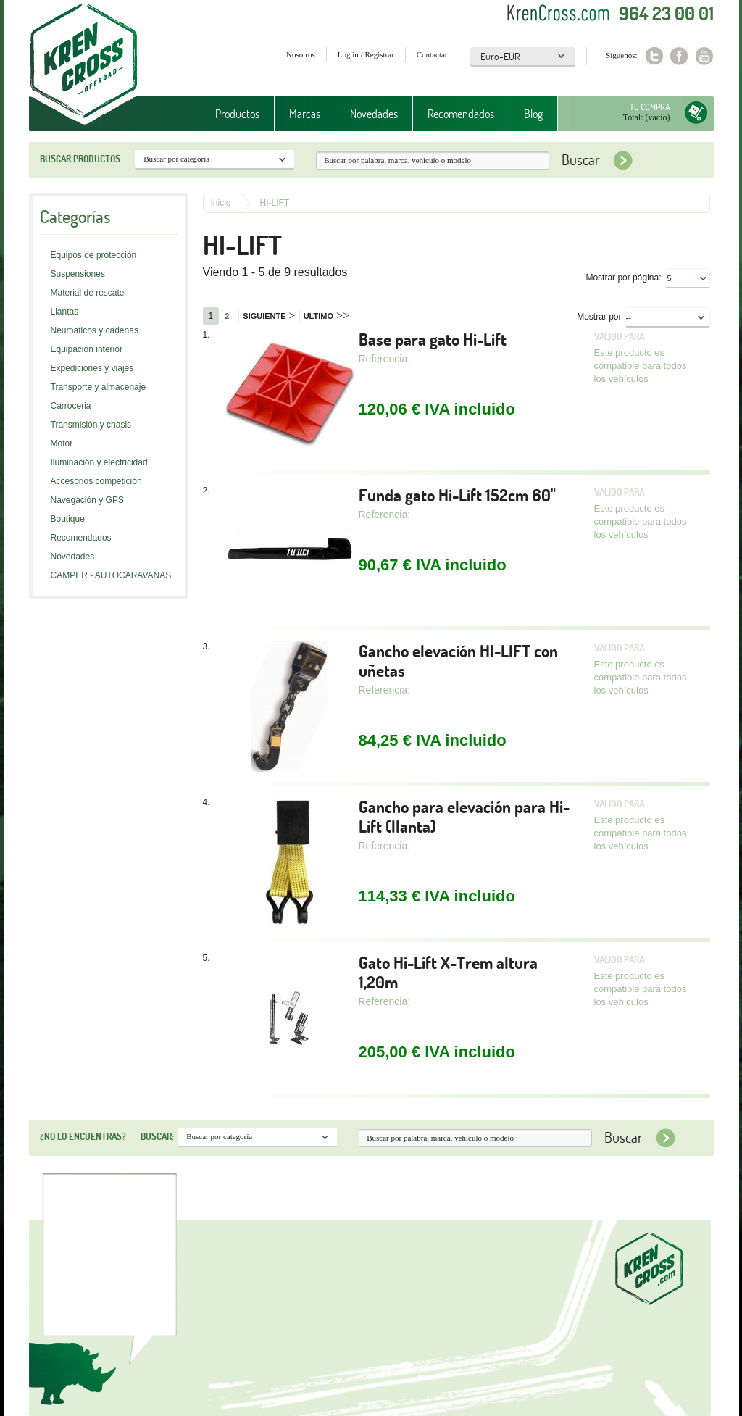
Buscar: (157, 1136)
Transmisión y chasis (91, 425)
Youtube (705, 56)
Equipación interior (86, 349)
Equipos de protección (94, 255)
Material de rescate (88, 293)
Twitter (654, 56)
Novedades (374, 114)
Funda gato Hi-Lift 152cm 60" (457, 495)
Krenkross (83, 65)
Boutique (68, 519)
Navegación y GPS (87, 500)
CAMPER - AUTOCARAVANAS (111, 575)
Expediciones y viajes (92, 368)
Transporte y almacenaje (98, 387)
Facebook (679, 56)
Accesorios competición (96, 481)
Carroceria (71, 406)
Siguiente (269, 316)
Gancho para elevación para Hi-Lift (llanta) (464, 816)
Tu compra (650, 106)
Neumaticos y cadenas (94, 330)
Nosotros (300, 54)
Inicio (221, 203)
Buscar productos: (81, 158)
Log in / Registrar (366, 54)
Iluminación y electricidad (99, 462)
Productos (237, 114)
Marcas (304, 114)
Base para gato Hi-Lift (433, 339)
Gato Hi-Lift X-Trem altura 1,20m (448, 972)
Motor (62, 443)
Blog (533, 114)
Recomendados (461, 114)
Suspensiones (78, 274)
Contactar (432, 54)
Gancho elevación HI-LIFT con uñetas (458, 661)
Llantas (65, 312)
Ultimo (326, 316)
